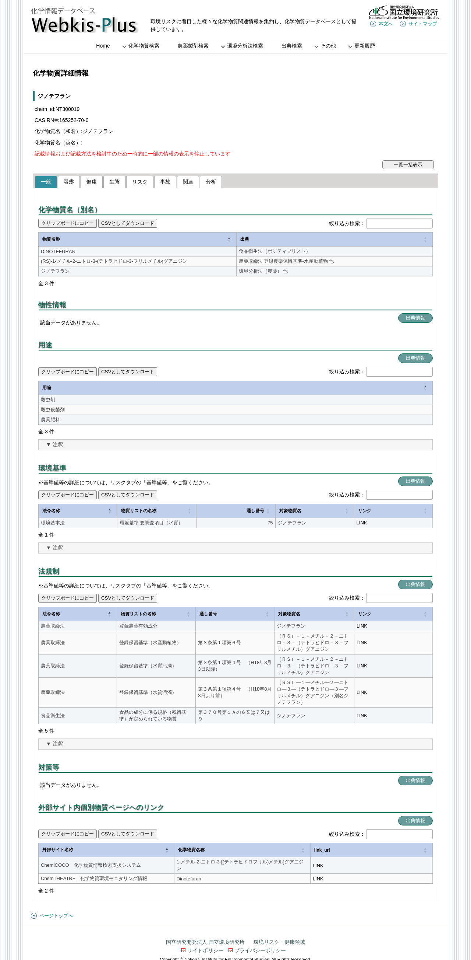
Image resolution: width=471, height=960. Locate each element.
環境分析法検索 (245, 46)
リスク (140, 182)
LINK (384, 523)
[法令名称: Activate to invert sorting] (71, 511)
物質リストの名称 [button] (124, 510)
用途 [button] (46, 387)
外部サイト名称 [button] (57, 836)
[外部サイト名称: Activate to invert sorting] (117, 837)
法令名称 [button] (51, 510)
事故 (165, 182)
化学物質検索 (143, 46)
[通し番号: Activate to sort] (270, 511)
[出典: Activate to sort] (354, 240)
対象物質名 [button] (318, 510)
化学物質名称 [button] (213, 836)
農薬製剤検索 (193, 46)
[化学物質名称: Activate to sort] (292, 837)
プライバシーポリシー (260, 930)
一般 (46, 182)
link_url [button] (401, 836)
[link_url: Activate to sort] (410, 837)
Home (103, 46)
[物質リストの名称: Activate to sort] (170, 511)
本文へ (386, 24)
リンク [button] (387, 510)
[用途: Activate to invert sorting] (236, 388)
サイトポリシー (205, 930)
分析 (211, 182)
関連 (188, 182)
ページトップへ (56, 895)
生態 (114, 182)
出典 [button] (284, 239)
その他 (328, 46)
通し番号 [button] (283, 510)
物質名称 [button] (51, 239)
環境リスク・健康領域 (279, 922)
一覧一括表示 (408, 164)
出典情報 (415, 318)
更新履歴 (364, 46)
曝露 (69, 182)
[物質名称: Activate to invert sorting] (157, 240)
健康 (91, 182)
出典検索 (291, 46)
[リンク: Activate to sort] (404, 511)
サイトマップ (422, 24)
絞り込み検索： (347, 223)
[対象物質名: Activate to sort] (339, 511)
